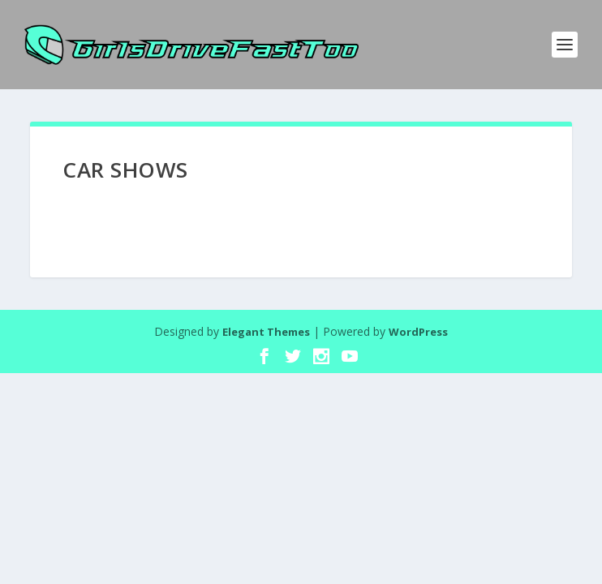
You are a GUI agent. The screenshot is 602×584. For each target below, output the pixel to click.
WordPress (418, 331)
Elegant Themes (266, 331)
